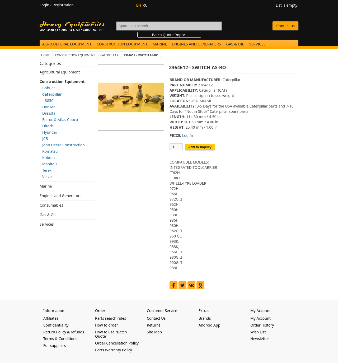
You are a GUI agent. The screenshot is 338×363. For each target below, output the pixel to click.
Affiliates (50, 318)
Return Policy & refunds (63, 331)
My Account (260, 318)
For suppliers (54, 345)
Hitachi (48, 125)
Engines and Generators (196, 43)
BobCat (48, 87)
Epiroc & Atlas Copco (60, 119)
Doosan (48, 106)
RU (145, 5)
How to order (106, 325)
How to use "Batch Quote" (111, 334)
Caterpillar (52, 94)
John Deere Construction (63, 144)
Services (257, 43)
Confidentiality (56, 325)
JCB (45, 138)
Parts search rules (110, 318)
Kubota (48, 157)
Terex (46, 170)
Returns (153, 325)
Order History (262, 325)
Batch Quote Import (169, 34)
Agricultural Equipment (66, 43)
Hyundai (49, 132)
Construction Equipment (122, 43)
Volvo (47, 176)
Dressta (48, 113)
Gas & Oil (235, 43)
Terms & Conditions (60, 338)
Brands (205, 318)
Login (44, 5)
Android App (209, 325)
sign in (204, 95)
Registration (63, 5)
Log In (187, 135)
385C (49, 100)
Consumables (51, 205)
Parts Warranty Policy (113, 349)
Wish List (258, 331)
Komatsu (50, 151)
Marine (160, 43)
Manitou (49, 163)
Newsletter (259, 338)
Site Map (154, 331)
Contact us (285, 25)
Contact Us (156, 318)
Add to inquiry (200, 147)
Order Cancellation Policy (117, 343)
